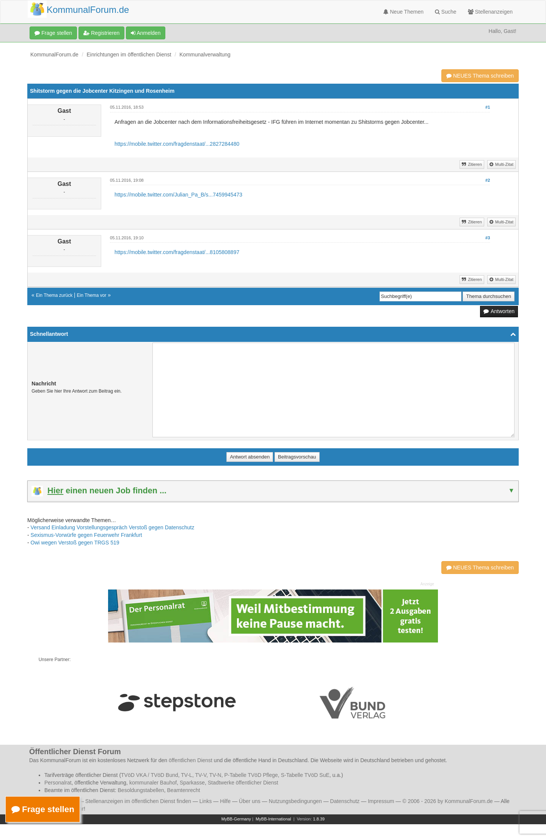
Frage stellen (53, 33)
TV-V (200, 775)
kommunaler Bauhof (153, 783)
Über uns (249, 801)
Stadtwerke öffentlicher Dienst (243, 783)
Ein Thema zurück (54, 295)
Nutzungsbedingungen (295, 801)
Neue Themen (403, 12)
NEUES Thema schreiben (480, 76)
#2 (487, 180)
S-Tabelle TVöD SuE (305, 775)
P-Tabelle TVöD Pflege (251, 775)
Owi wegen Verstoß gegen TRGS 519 (75, 543)
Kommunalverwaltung (205, 54)
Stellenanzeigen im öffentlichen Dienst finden (138, 801)
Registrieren (101, 33)
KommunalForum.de (54, 54)
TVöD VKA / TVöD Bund (149, 775)
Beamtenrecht (183, 790)
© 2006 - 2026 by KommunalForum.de (447, 801)
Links (205, 801)
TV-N (215, 775)
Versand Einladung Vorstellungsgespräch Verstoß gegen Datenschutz (113, 527)
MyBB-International (273, 819)
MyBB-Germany (236, 819)
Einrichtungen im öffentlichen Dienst (129, 54)
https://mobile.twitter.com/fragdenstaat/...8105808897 (177, 252)
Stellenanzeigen (490, 12)
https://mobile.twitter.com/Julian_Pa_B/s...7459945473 (178, 195)
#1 (487, 107)
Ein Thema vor (92, 295)
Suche (446, 12)
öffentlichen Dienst (190, 760)
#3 (487, 237)
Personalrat (58, 783)
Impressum (381, 801)
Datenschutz (345, 801)
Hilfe (225, 801)
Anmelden (145, 33)
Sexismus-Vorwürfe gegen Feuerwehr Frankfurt (86, 535)
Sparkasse (192, 783)
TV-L (186, 775)
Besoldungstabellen (141, 790)
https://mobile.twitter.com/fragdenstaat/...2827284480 (177, 144)
